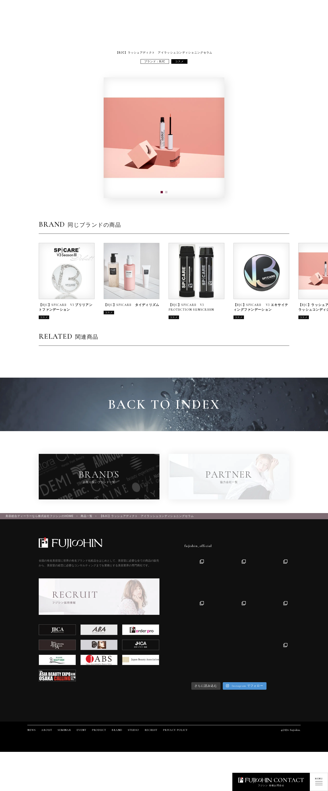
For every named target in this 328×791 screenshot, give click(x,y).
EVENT (81, 730)
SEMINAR (64, 730)
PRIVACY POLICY (175, 730)
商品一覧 (86, 516)
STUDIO (133, 730)
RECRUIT (151, 730)
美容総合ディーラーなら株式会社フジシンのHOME (39, 516)
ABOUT (46, 730)
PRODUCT (99, 730)
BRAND (117, 730)
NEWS (31, 730)
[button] (162, 192)
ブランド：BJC (154, 61)
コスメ (179, 61)
